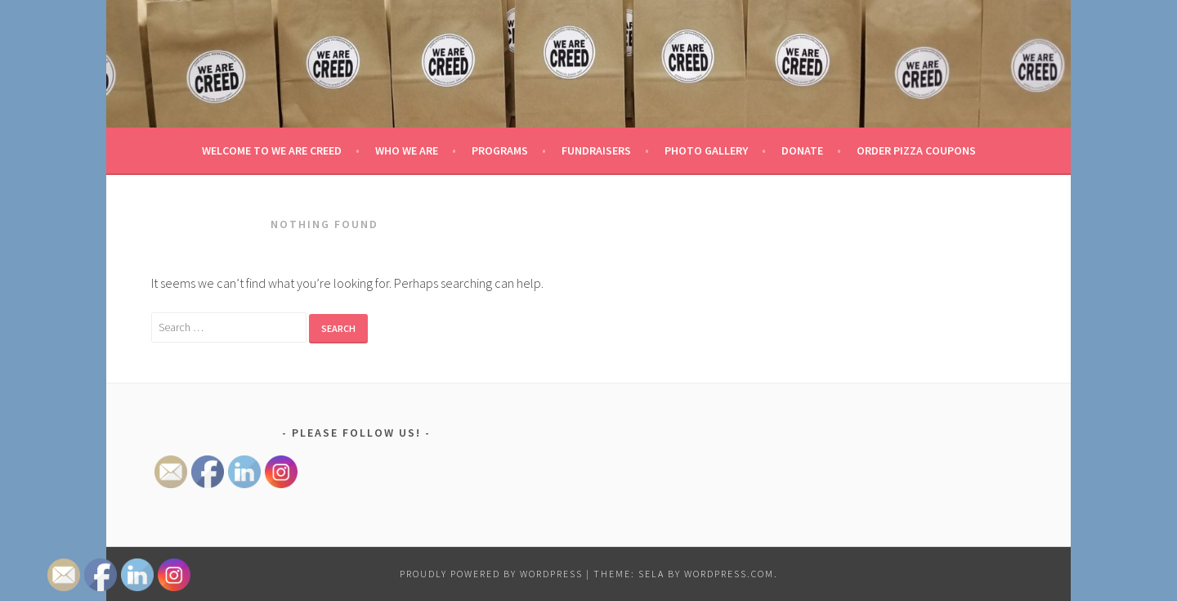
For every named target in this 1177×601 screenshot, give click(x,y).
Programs (500, 150)
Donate (802, 150)
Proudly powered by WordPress (491, 573)
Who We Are (406, 150)
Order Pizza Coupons (916, 150)
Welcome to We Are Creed (272, 150)
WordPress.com (729, 573)
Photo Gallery (706, 150)
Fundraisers (596, 150)
